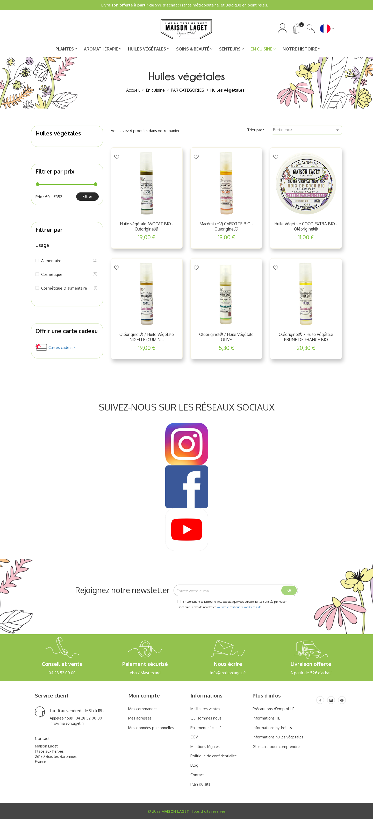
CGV (194, 738)
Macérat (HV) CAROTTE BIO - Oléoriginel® (226, 227)
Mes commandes (143, 709)
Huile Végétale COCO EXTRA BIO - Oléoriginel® (306, 227)
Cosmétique (69, 274)
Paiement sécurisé (206, 728)
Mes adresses (140, 719)
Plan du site (200, 785)
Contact (197, 775)
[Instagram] (331, 701)
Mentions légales (205, 747)
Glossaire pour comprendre (276, 747)
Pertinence (307, 130)
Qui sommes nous (206, 719)
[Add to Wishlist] (116, 157)
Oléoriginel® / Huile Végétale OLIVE (226, 337)
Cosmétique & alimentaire (69, 288)
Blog (194, 766)
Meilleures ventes (206, 709)
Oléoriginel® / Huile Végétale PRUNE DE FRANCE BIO (306, 337)
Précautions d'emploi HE (274, 709)
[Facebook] (320, 701)
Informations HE (266, 719)
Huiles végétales (58, 133)
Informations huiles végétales (279, 738)
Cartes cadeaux (62, 348)
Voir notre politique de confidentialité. (239, 608)
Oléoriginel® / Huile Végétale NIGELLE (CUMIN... (147, 337)
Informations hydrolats (272, 728)
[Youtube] (342, 701)
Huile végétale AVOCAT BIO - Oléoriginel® (146, 227)
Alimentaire (69, 261)
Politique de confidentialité (214, 756)
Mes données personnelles (152, 728)
